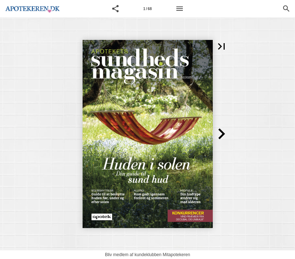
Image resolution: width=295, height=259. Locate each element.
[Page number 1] (147, 8)
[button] (115, 8)
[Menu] (179, 8)
